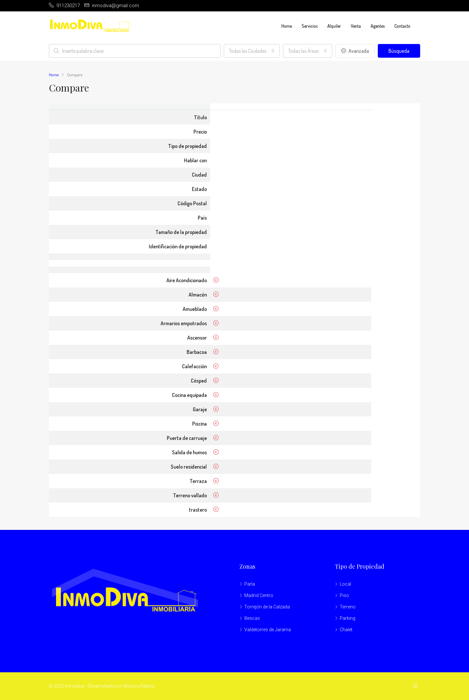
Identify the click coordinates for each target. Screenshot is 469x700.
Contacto (402, 26)
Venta (356, 26)
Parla (249, 584)
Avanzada (355, 51)
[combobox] (252, 51)
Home (286, 26)
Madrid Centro (258, 595)
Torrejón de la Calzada (267, 606)
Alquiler (334, 26)
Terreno (348, 606)
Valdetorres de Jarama (267, 629)
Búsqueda (399, 51)
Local (345, 584)
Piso (344, 595)
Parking (347, 618)
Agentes (378, 26)
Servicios (310, 26)
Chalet (346, 629)
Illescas (252, 618)
